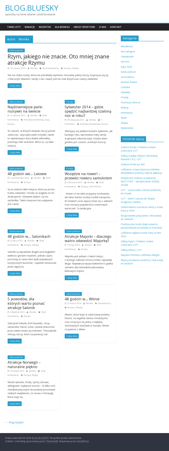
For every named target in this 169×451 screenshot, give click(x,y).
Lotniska (125, 87)
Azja (47, 119)
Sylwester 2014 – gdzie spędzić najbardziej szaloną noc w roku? (88, 111)
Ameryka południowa (34, 119)
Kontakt (115, 26)
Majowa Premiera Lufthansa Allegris (140, 255)
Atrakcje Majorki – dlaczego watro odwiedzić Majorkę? (88, 238)
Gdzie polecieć (16, 50)
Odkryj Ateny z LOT (131, 249)
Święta (124, 122)
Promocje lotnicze (130, 102)
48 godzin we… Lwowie (27, 173)
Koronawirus (127, 76)
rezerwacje (127, 112)
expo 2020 (126, 66)
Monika (34, 68)
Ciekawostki (127, 56)
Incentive (45, 26)
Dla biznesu (62, 26)
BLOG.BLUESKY (31, 8)
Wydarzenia (127, 127)
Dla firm (125, 61)
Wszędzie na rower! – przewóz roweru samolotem (88, 175)
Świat (124, 117)
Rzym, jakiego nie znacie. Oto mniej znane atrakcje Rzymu (58, 59)
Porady (69, 101)
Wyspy (35, 375)
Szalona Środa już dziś (133, 164)
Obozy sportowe (84, 26)
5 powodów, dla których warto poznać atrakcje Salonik (26, 303)
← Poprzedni (14, 422)
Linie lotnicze (95, 186)
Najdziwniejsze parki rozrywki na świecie (25, 109)
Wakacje (30, 26)
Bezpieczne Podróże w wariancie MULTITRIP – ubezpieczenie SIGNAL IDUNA (140, 181)
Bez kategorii (128, 51)
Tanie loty (14, 26)
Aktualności (127, 46)
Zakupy (75, 68)
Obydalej (125, 92)
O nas (102, 26)
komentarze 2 (103, 303)
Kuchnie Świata (129, 82)
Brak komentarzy (49, 68)
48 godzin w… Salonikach (29, 236)
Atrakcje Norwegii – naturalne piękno (24, 364)
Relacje (125, 107)
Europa (67, 68)
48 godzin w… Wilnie (82, 298)
